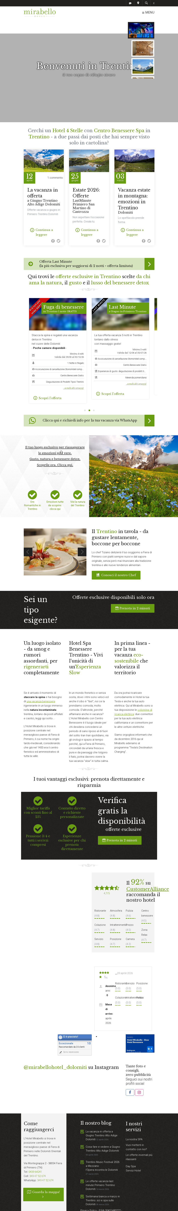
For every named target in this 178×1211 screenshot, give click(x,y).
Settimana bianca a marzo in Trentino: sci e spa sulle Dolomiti (103, 1185)
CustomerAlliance (147, 875)
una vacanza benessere (41, 687)
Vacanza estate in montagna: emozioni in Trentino (134, 186)
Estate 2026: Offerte (89, 186)
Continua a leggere (41, 218)
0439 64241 (35, 1157)
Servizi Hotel (133, 1156)
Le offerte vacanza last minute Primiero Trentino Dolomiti (100, 1170)
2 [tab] (89, 396)
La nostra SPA (134, 1125)
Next (82, 537)
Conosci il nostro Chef (116, 560)
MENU (148, 12)
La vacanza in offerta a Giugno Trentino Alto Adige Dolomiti (101, 1121)
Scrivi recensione (69, 1037)
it (153, 3)
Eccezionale (66, 1029)
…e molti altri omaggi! (73, 373)
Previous (28, 537)
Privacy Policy (88, 1196)
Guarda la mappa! (43, 1180)
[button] (130, 1078)
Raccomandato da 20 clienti (72, 1032)
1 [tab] (85, 396)
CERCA (142, 26)
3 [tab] (94, 396)
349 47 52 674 (37, 1161)
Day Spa (131, 1152)
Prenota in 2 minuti (132, 594)
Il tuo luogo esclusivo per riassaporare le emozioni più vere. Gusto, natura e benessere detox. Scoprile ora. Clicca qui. (55, 441)
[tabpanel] (120, 334)
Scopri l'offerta (47, 383)
